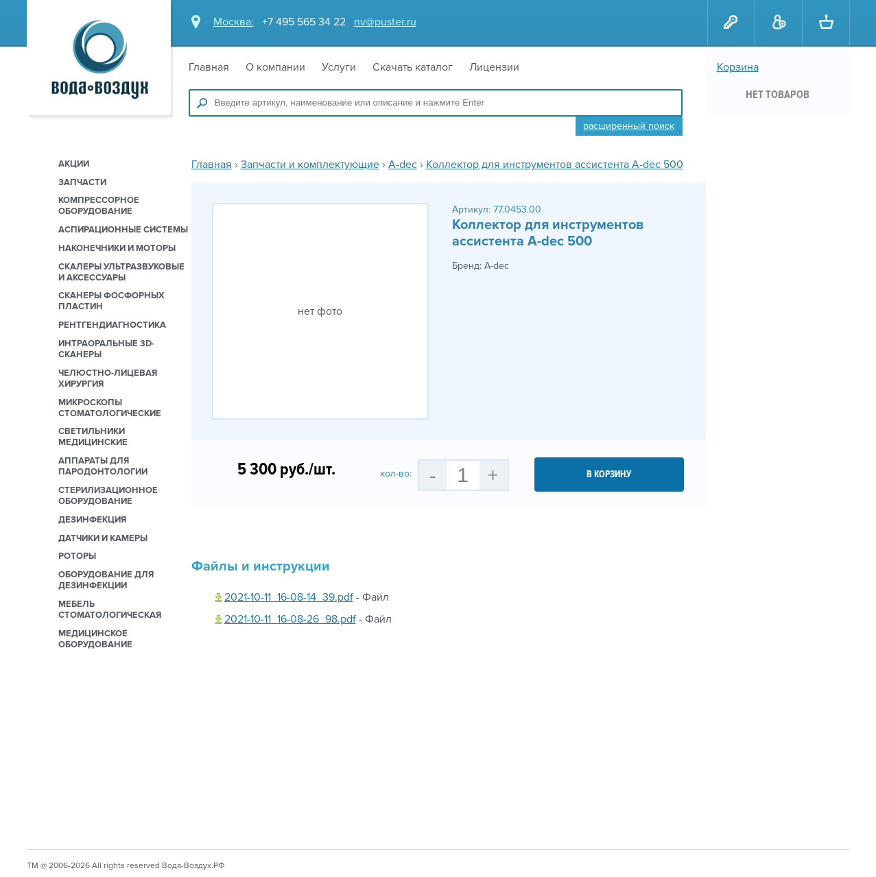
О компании (275, 67)
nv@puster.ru (385, 22)
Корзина (738, 67)
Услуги (339, 67)
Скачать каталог (412, 67)
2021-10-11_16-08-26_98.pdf (290, 619)
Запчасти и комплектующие (310, 164)
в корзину (609, 474)
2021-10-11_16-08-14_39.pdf (288, 597)
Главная (209, 67)
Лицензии (494, 67)
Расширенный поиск (628, 126)
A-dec (402, 164)
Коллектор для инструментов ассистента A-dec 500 (554, 164)
